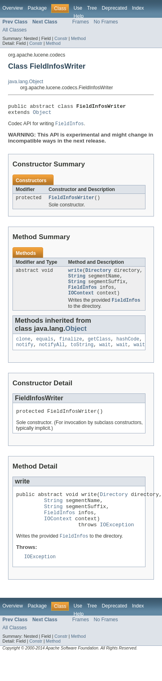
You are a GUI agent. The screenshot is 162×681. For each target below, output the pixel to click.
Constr (60, 38)
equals (45, 348)
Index (138, 8)
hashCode (127, 348)
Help (78, 16)
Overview (12, 8)
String (76, 281)
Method (78, 38)
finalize (70, 348)
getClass (99, 348)
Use (77, 8)
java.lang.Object (25, 81)
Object (42, 114)
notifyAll (52, 354)
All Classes (14, 30)
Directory (98, 274)
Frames (80, 22)
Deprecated (114, 8)
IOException (117, 542)
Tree (92, 8)
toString (82, 354)
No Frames (106, 22)
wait (104, 354)
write (75, 274)
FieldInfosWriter (72, 201)
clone (23, 348)
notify (24, 354)
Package (37, 8)
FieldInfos (82, 294)
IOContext (81, 300)
